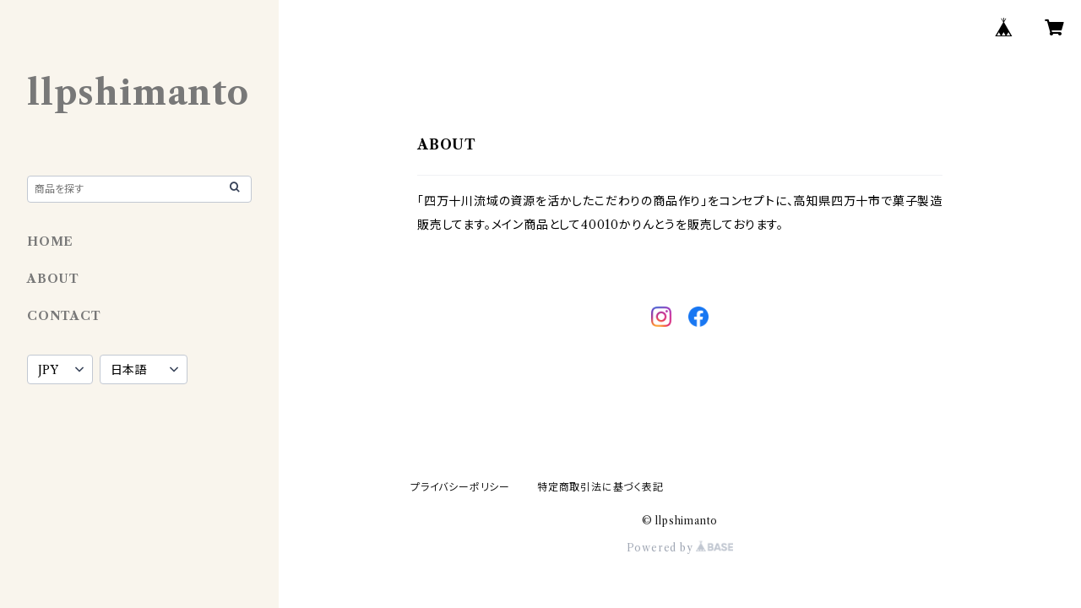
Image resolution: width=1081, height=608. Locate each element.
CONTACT (64, 315)
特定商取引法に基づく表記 (600, 486)
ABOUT (53, 278)
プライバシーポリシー (460, 486)
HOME (50, 241)
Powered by (680, 547)
